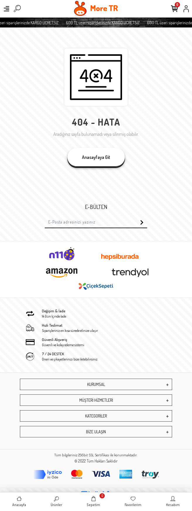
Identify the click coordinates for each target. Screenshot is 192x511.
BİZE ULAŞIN (96, 431)
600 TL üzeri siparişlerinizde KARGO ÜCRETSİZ (109, 22)
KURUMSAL (96, 384)
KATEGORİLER (96, 415)
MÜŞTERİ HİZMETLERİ (96, 400)
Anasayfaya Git (96, 157)
